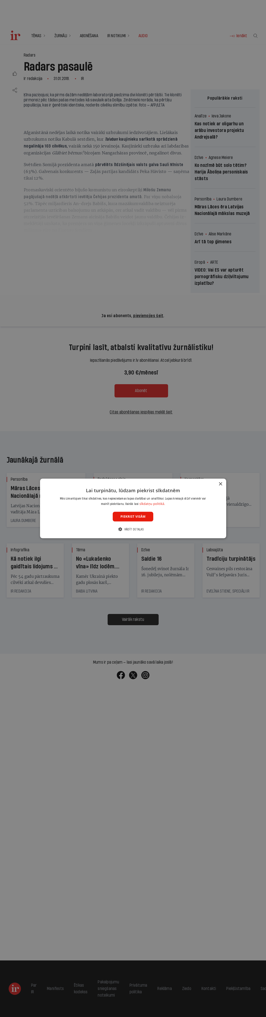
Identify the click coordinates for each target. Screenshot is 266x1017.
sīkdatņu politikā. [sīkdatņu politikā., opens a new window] (152, 504)
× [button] (220, 484)
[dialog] (133, 508)
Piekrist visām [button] (132, 516)
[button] (133, 529)
